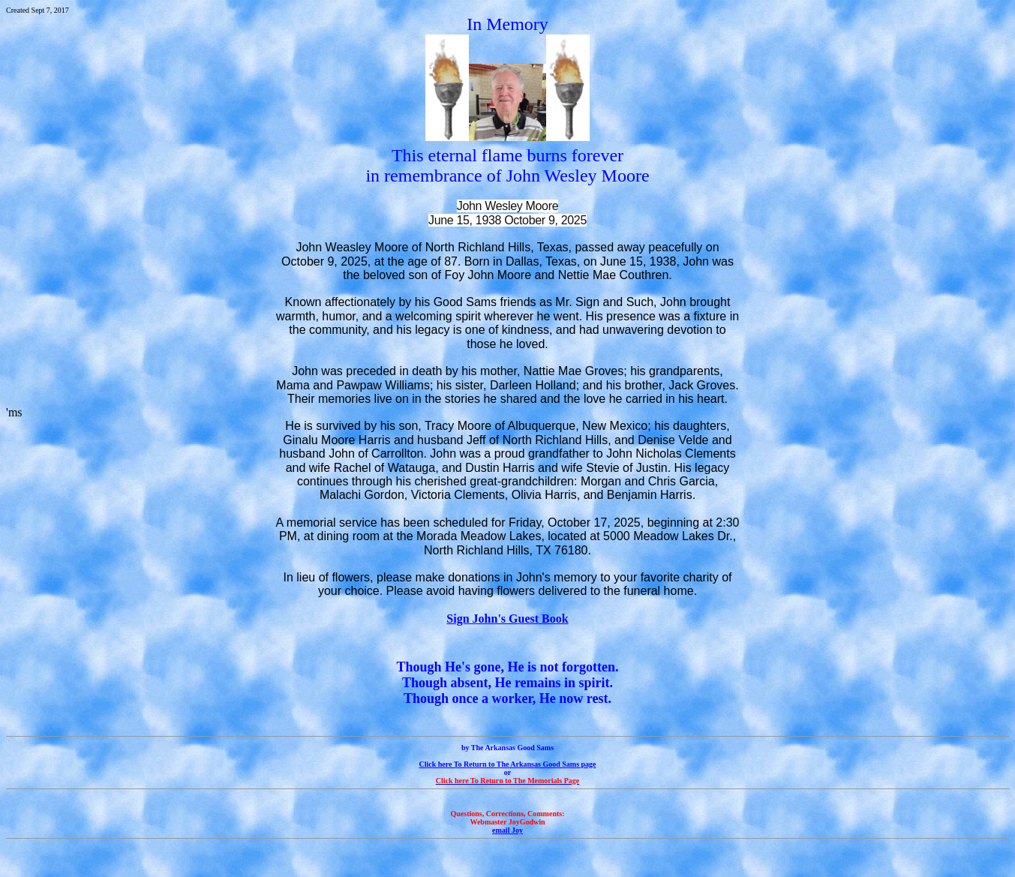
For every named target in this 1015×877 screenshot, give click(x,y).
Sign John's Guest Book (507, 618)
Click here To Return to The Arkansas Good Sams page (507, 764)
